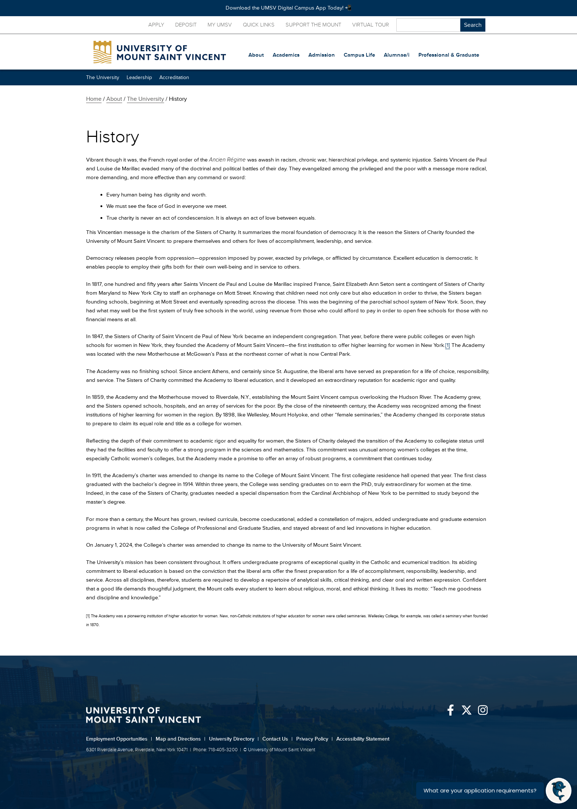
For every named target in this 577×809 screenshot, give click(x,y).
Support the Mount (313, 24)
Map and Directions (180, 739)
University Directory (234, 739)
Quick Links (259, 24)
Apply (156, 24)
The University (102, 77)
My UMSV (220, 24)
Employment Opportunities (119, 739)
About (114, 99)
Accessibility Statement (362, 739)
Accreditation (174, 77)
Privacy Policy (314, 739)
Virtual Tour (370, 24)
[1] (447, 345)
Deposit (186, 24)
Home (94, 99)
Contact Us (277, 739)
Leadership (139, 77)
